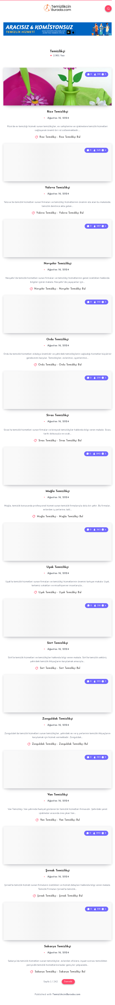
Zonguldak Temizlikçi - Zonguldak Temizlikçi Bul (60, 744)
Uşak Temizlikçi (58, 567)
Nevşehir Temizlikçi (57, 263)
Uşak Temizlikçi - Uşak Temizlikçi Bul (59, 592)
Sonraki (68, 981)
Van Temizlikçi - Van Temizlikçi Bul (60, 820)
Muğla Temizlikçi (58, 491)
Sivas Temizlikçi (57, 415)
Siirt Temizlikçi (57, 643)
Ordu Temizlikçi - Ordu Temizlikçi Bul (60, 365)
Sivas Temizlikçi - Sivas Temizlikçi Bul (60, 440)
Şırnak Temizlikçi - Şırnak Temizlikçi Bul (60, 896)
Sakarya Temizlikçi (57, 946)
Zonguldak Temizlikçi (57, 718)
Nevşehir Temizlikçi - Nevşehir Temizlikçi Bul (60, 289)
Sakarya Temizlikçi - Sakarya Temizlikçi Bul (60, 972)
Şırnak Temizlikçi (58, 870)
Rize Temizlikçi (57, 111)
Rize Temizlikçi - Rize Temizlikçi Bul (59, 137)
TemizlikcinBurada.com (66, 994)
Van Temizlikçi (57, 794)
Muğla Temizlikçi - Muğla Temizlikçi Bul (60, 516)
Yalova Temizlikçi (57, 187)
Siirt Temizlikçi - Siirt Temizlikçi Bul (60, 668)
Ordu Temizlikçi (57, 339)
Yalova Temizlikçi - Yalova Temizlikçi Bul (60, 213)
